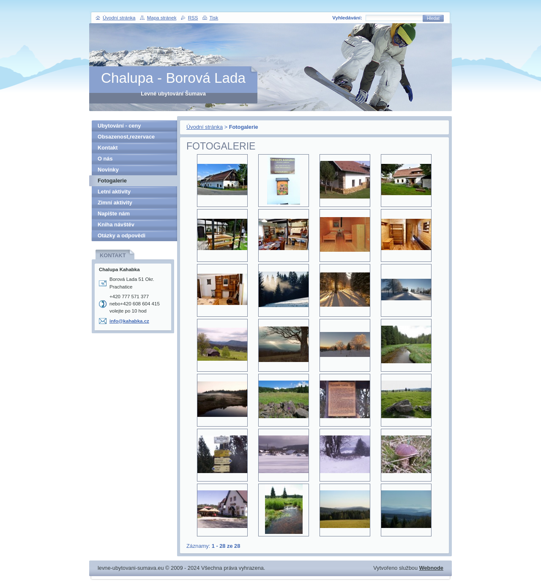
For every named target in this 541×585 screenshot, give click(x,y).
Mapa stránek (162, 17)
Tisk (214, 17)
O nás (105, 158)
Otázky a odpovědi (121, 235)
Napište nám (114, 213)
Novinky (108, 169)
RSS (193, 17)
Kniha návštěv (116, 224)
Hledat (433, 18)
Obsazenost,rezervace (126, 136)
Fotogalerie (112, 180)
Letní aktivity (114, 191)
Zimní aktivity (115, 202)
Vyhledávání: (347, 17)
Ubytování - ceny (119, 125)
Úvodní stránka (204, 127)
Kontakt (108, 147)
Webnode (431, 568)
